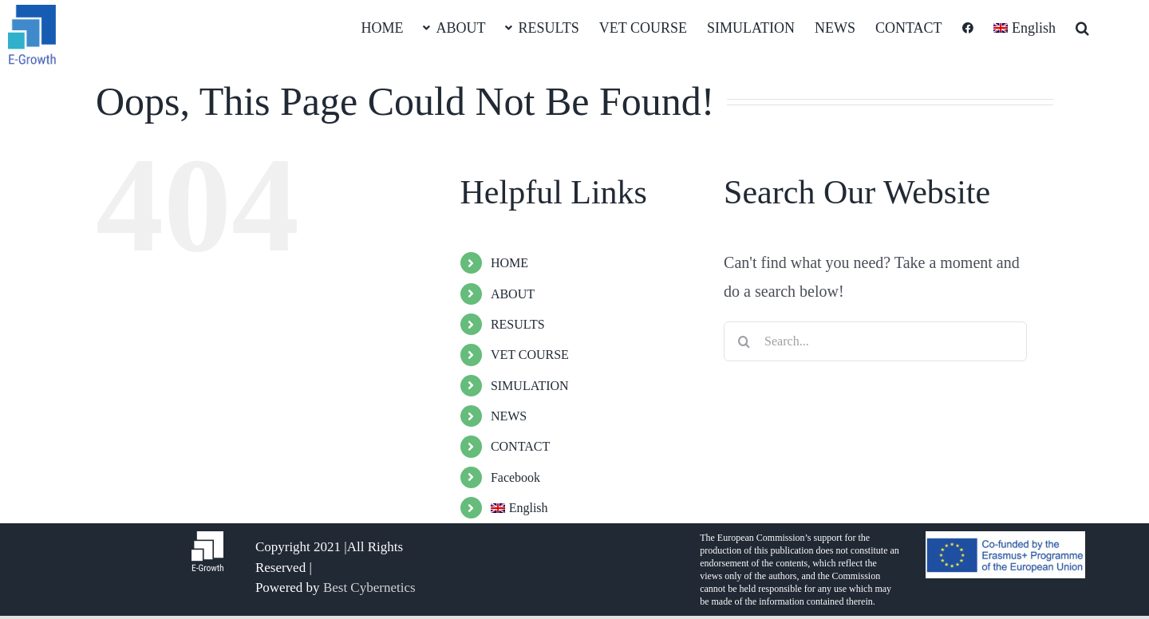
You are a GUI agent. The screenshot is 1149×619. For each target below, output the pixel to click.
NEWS (509, 416)
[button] (1082, 27)
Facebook (515, 477)
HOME (509, 263)
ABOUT (513, 294)
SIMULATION (530, 385)
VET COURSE (530, 354)
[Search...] (875, 341)
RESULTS (518, 324)
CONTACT (520, 446)
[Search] (744, 341)
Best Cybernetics (369, 587)
